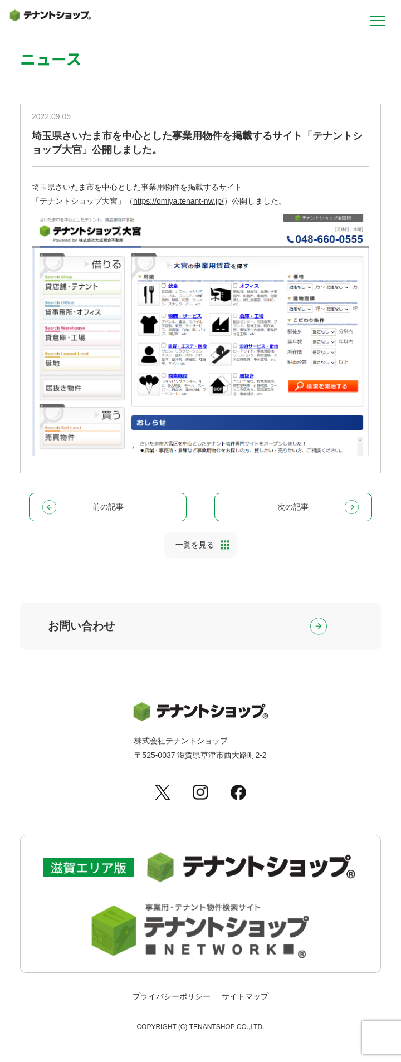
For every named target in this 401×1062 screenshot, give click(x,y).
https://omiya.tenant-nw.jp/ (178, 201)
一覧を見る (194, 544)
